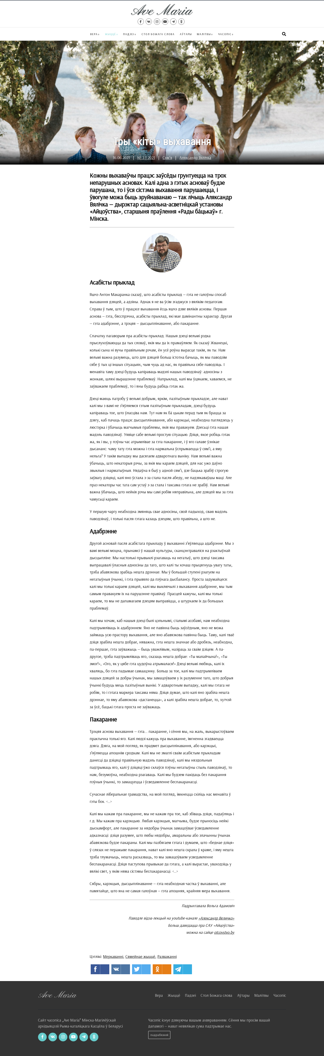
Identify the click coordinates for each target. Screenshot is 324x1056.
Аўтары (186, 34)
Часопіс (279, 995)
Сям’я (167, 157)
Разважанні (167, 956)
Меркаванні (113, 956)
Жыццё (110, 34)
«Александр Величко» (216, 918)
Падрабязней (159, 1035)
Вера (94, 34)
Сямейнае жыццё (140, 956)
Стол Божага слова (158, 34)
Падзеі (128, 34)
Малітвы (204, 34)
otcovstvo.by (224, 932)
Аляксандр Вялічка (195, 157)
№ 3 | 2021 (146, 157)
